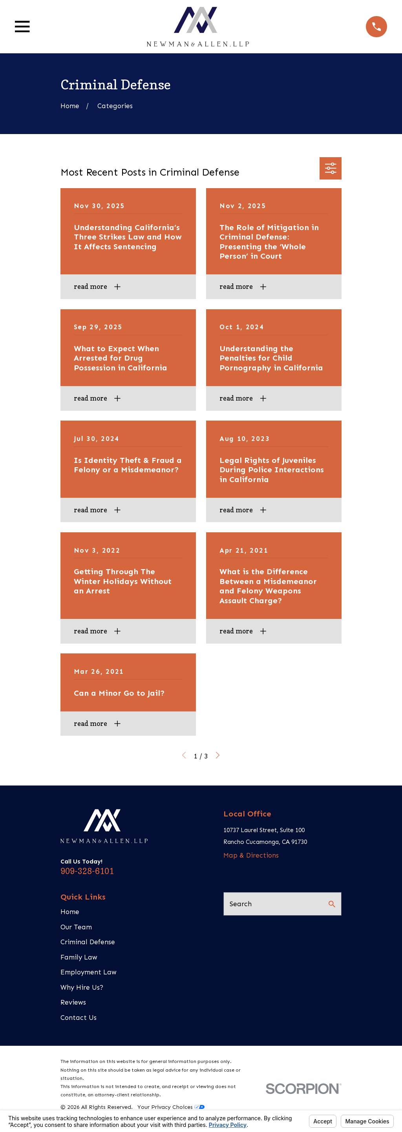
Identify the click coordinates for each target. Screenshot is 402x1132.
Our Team (76, 927)
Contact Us (78, 1017)
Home (69, 912)
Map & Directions (251, 855)
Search (241, 904)
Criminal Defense (87, 942)
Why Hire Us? (81, 987)
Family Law (78, 957)
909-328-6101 (87, 871)
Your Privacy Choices (171, 1107)
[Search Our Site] (332, 904)
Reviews (73, 1002)
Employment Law (88, 972)
